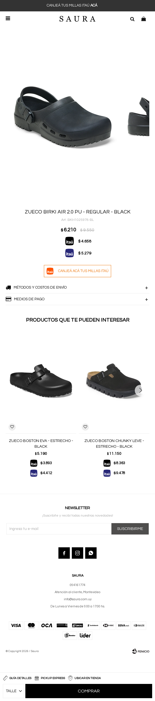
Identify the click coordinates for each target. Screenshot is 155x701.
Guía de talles (20, 678)
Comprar (89, 691)
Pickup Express (53, 678)
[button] (142, 402)
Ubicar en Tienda (87, 678)
